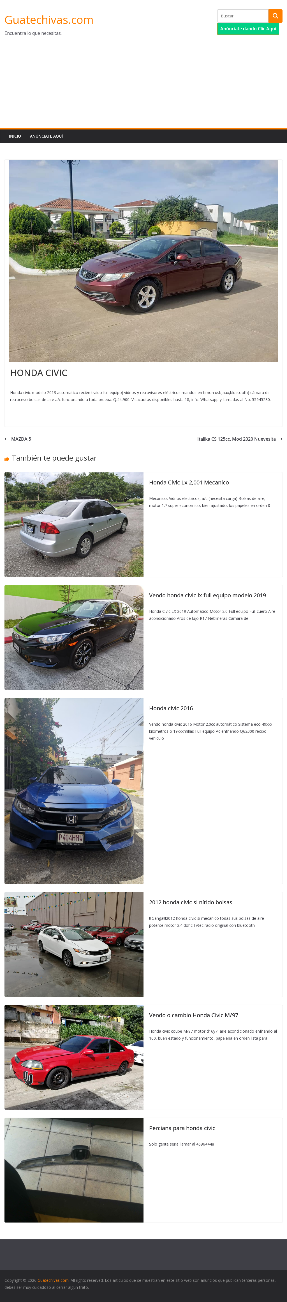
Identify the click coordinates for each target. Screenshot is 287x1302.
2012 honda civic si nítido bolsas (190, 902)
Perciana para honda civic (182, 1128)
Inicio (15, 136)
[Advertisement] (143, 86)
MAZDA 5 (17, 439)
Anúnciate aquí (46, 136)
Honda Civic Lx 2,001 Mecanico (189, 482)
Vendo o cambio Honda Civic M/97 (193, 1015)
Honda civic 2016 (171, 708)
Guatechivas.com (49, 19)
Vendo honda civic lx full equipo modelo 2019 (207, 595)
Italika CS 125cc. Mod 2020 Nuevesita (240, 439)
